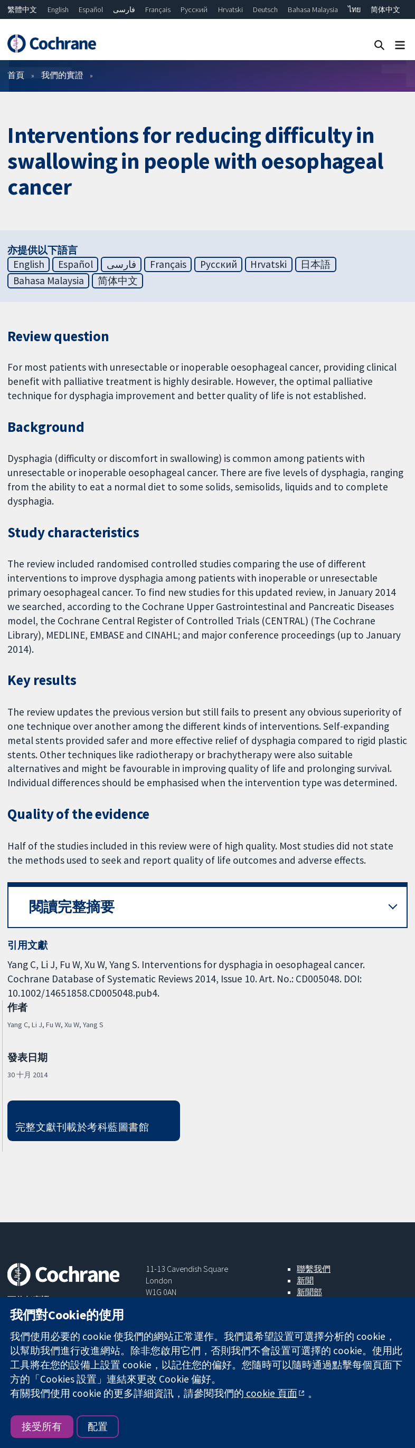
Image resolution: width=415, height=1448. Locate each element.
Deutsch (265, 9)
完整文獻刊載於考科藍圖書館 (82, 1127)
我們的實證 (62, 75)
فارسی (124, 9)
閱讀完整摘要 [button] (72, 906)
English (58, 9)
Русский (194, 9)
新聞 (305, 1280)
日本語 (315, 264)
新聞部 (309, 1292)
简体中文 (385, 9)
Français (158, 9)
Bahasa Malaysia (313, 9)
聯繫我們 (314, 1268)
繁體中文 (22, 9)
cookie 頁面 (270, 1393)
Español (91, 9)
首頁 (15, 75)
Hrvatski (230, 9)
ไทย (354, 9)
